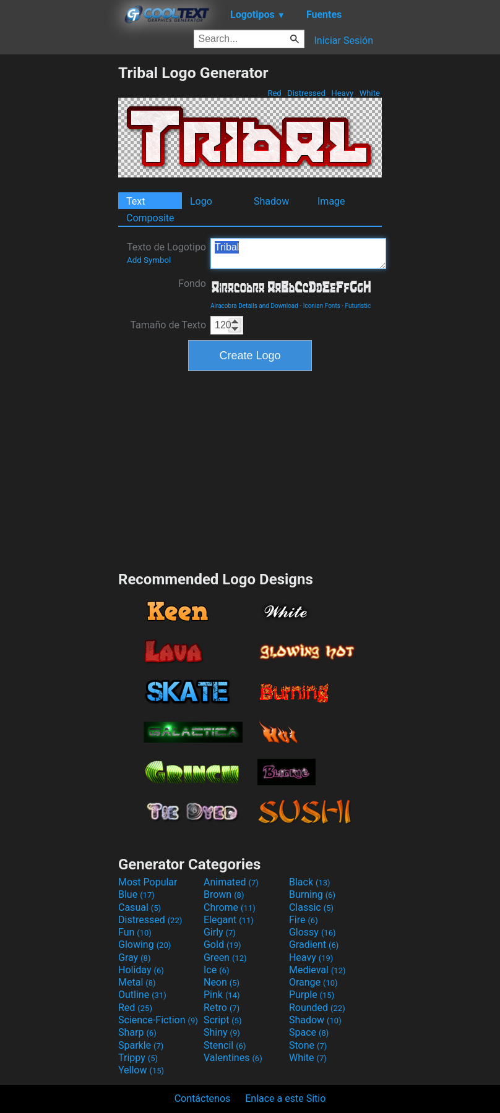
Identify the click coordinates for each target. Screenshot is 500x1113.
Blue (136, 894)
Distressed (306, 93)
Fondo (192, 283)
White (370, 93)
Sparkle (140, 1045)
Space (309, 1032)
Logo (201, 201)
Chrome (230, 907)
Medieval (317, 970)
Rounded (317, 1007)
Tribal (298, 253)
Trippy (138, 1058)
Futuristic (358, 305)
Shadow (271, 201)
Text (135, 201)
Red (274, 93)
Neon (221, 982)
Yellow (141, 1070)
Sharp (137, 1032)
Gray (134, 957)
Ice (216, 970)
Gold (222, 944)
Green (225, 957)
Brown (224, 894)
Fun (135, 932)
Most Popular (148, 882)
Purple (311, 994)
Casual (139, 907)
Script (223, 1020)
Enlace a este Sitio (285, 1098)
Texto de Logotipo (166, 253)
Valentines (233, 1058)
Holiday (141, 970)
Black (309, 882)
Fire (303, 920)
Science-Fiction (158, 1020)
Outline (142, 994)
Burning (312, 894)
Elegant (229, 920)
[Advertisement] (58, 249)
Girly (220, 932)
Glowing (144, 944)
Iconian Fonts (321, 305)
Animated (231, 882)
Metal (137, 982)
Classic (311, 907)
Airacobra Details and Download (254, 305)
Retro (221, 1007)
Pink (222, 994)
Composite (150, 218)
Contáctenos (203, 1098)
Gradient (313, 944)
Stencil (225, 1045)
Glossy (312, 932)
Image (331, 201)
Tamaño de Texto (168, 325)
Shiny (222, 1032)
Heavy (342, 93)
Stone (308, 1045)
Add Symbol (149, 260)
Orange (313, 982)
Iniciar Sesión (343, 40)
